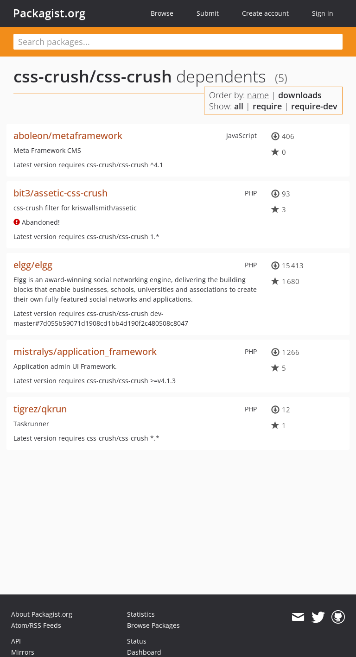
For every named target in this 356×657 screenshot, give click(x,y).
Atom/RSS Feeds (36, 625)
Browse (162, 13)
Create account (265, 13)
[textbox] (178, 42)
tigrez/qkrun (40, 409)
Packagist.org (49, 13)
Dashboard (144, 652)
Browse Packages (153, 625)
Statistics (141, 614)
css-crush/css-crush (92, 76)
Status (136, 641)
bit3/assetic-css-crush (60, 193)
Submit (208, 13)
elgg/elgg (32, 265)
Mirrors (22, 652)
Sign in (322, 13)
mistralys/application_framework (85, 351)
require (267, 106)
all (238, 106)
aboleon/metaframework (67, 135)
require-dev (314, 106)
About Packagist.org (41, 614)
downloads (300, 95)
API (16, 641)
